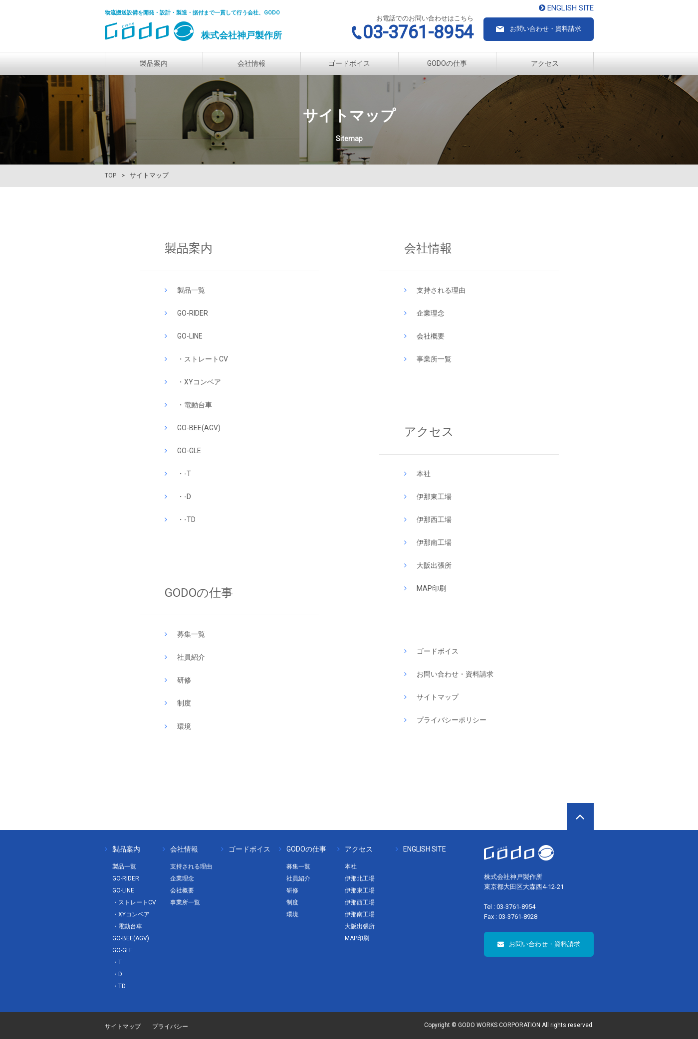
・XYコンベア (199, 382)
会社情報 (251, 63)
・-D (184, 497)
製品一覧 (191, 290)
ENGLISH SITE (421, 849)
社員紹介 (191, 657)
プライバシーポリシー (451, 720)
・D (117, 974)
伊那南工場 (434, 542)
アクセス (545, 63)
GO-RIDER (192, 313)
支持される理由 (441, 290)
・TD (119, 986)
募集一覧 (191, 634)
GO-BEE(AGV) (199, 428)
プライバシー (170, 1026)
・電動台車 (194, 405)
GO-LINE (190, 336)
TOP (110, 175)
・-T (184, 474)
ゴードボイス (349, 63)
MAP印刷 (431, 588)
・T (117, 962)
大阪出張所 (434, 565)
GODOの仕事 (447, 63)
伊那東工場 (434, 497)
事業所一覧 (434, 359)
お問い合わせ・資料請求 (455, 674)
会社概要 (431, 336)
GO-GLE (189, 451)
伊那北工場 (360, 878)
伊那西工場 (434, 519)
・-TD (186, 519)
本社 (424, 474)
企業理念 (431, 313)
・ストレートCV (202, 359)
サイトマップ (438, 697)
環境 (184, 726)
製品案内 (154, 63)
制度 (184, 703)
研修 (184, 680)
